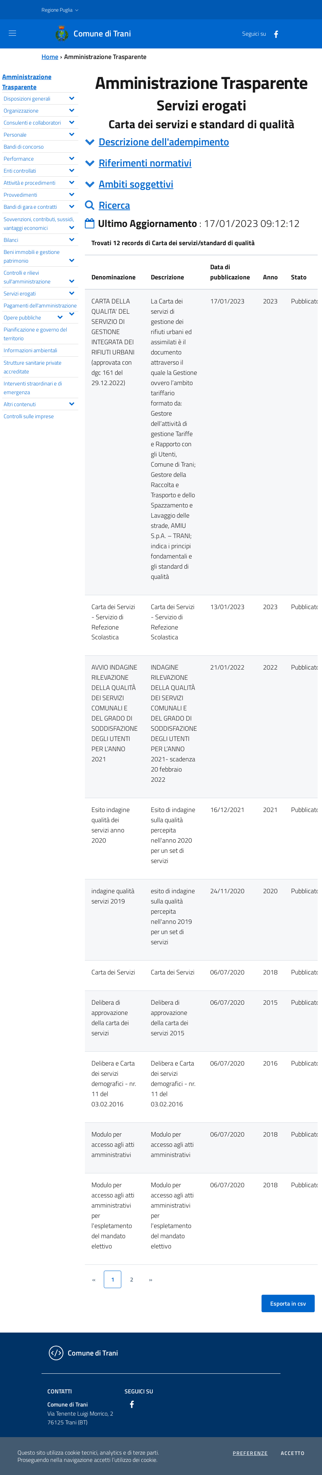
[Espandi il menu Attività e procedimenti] (71, 181)
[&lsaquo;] (93, 1279)
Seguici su (139, 1391)
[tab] (201, 141)
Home (50, 57)
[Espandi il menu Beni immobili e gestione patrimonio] (71, 259)
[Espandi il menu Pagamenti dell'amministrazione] (71, 313)
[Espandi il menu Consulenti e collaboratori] (71, 121)
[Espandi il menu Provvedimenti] (71, 193)
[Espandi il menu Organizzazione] (71, 109)
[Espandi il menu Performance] (71, 157)
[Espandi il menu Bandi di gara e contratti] (71, 205)
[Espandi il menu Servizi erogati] (71, 292)
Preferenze (250, 1453)
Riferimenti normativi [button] (145, 162)
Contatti (59, 1391)
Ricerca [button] (114, 205)
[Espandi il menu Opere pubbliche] (60, 316)
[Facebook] (273, 33)
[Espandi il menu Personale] (71, 133)
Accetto (293, 1453)
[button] (61, 10)
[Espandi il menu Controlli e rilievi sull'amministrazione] (71, 280)
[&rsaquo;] (150, 1279)
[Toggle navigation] (12, 33)
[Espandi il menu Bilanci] (71, 238)
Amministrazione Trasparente (26, 82)
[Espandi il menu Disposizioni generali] (71, 97)
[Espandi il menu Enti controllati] (71, 169)
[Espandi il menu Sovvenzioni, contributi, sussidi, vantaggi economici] (71, 226)
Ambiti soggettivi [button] (136, 184)
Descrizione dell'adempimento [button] (164, 141)
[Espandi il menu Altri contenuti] (71, 403)
